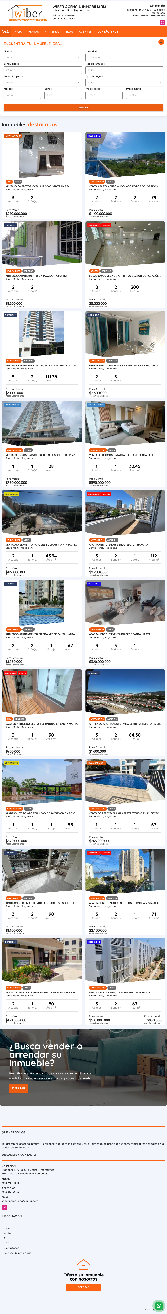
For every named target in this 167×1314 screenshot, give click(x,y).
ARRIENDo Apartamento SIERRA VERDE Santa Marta (40, 634)
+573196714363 (66, 18)
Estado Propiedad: (14, 76)
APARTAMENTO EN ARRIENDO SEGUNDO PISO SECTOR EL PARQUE (42, 902)
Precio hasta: (133, 88)
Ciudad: (8, 51)
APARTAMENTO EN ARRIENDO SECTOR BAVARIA (118, 544)
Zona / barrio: (12, 63)
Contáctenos (108, 31)
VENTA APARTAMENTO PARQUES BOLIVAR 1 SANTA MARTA (41, 544)
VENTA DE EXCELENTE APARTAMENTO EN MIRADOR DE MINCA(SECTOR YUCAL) (42, 992)
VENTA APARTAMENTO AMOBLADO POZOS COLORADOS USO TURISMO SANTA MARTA (125, 186)
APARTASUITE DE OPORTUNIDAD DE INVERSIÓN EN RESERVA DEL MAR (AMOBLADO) (42, 813)
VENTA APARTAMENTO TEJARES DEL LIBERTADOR (119, 992)
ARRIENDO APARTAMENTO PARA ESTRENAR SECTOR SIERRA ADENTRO (125, 723)
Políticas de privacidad (17, 1253)
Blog (69, 31)
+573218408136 (66, 15)
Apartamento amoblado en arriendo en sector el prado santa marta (125, 365)
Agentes (85, 31)
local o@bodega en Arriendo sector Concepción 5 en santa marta (125, 275)
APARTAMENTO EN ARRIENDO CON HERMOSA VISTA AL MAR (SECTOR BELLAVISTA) (125, 902)
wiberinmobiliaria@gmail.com (71, 10)
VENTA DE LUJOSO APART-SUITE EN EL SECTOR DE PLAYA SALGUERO (42, 454)
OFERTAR (18, 1088)
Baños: (48, 88)
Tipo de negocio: (95, 76)
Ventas (33, 31)
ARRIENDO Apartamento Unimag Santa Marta (36, 275)
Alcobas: (8, 88)
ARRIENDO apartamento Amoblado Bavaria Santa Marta (42, 365)
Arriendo (52, 31)
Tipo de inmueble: (95, 63)
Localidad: (91, 51)
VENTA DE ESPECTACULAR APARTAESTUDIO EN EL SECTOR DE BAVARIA (125, 813)
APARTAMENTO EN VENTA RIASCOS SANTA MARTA (119, 634)
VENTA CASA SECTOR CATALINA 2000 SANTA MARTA (38, 186)
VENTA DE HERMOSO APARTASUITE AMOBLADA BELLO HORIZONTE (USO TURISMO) (125, 454)
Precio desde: (93, 88)
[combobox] (43, 57)
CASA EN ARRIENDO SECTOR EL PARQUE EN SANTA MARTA (42, 723)
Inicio (18, 31)
